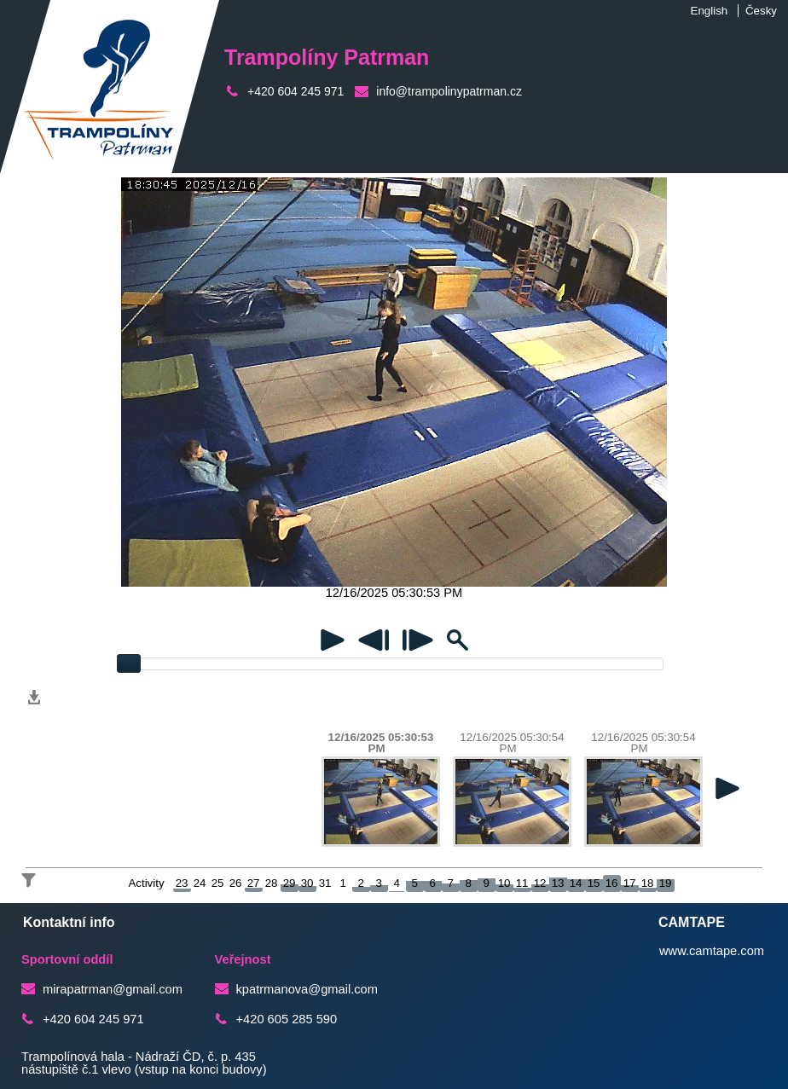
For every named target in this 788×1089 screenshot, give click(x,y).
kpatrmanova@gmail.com (307, 989)
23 (182, 883)
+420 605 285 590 (287, 1019)
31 (325, 883)
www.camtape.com (711, 951)
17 (629, 883)
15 (594, 883)
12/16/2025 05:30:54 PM (512, 743)
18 (647, 883)
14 (576, 883)
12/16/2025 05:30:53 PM (381, 743)
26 (235, 883)
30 (307, 883)
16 (611, 883)
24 (200, 883)
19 (665, 883)
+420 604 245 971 (295, 91)
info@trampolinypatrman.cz (449, 91)
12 (540, 883)
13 (558, 883)
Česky (761, 10)
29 (289, 883)
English (709, 10)
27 (253, 883)
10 (504, 883)
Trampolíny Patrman (326, 57)
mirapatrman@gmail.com (113, 989)
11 (522, 883)
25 (217, 883)
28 (271, 883)
